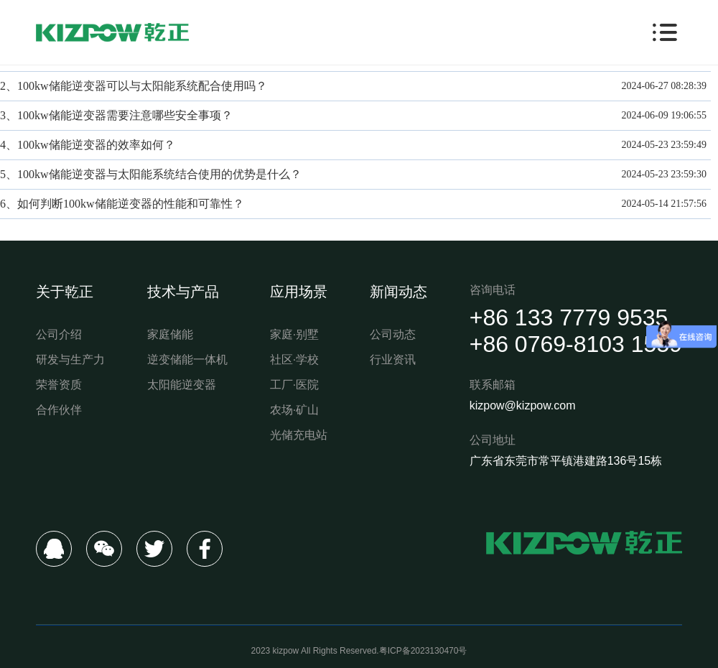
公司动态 (393, 334)
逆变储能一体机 (187, 359)
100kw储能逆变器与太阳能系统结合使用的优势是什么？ (159, 174)
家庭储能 (170, 334)
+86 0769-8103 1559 (576, 344)
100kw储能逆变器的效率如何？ (96, 145)
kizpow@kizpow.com (523, 405)
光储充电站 (298, 435)
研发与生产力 (70, 359)
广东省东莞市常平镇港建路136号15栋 (566, 461)
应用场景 (298, 292)
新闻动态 (398, 292)
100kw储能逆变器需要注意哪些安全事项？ (125, 115)
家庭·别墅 (294, 334)
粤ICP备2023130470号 (423, 651)
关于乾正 (64, 292)
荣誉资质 (59, 385)
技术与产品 (183, 292)
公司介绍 (59, 334)
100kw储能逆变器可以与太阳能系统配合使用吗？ (142, 86)
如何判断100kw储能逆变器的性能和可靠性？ (130, 204)
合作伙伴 (59, 410)
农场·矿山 (294, 410)
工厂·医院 (294, 385)
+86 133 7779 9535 (569, 317)
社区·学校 (294, 359)
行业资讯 (393, 359)
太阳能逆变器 (181, 385)
